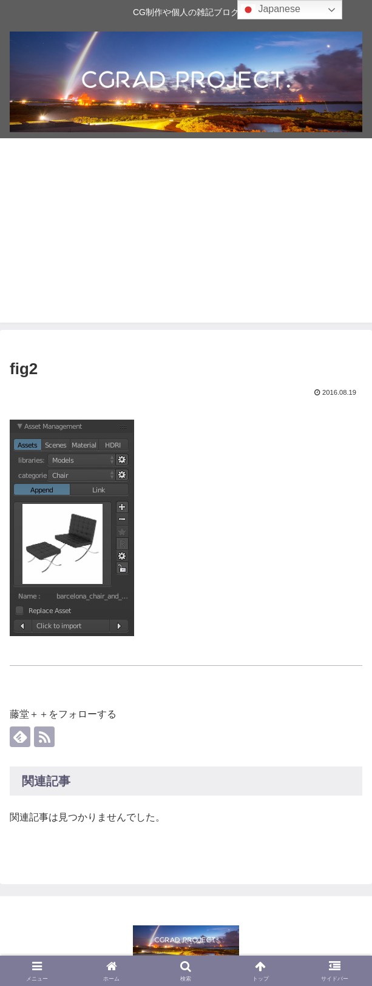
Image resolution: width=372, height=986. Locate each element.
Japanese (270, 9)
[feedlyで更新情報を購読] (20, 736)
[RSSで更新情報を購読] (44, 736)
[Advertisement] (186, 238)
